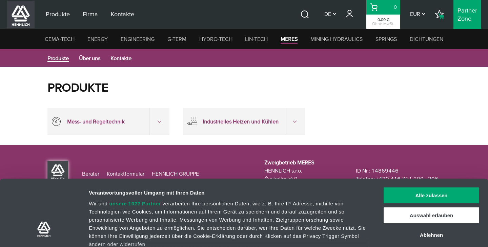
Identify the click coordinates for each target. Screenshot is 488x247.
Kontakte (120, 58)
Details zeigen (360, 234)
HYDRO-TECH (215, 39)
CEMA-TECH (60, 39)
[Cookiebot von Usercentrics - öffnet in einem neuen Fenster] (44, 234)
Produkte (58, 58)
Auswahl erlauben (431, 162)
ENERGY (97, 39)
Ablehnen (431, 182)
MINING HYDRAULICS (336, 39)
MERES (289, 39)
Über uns (89, 58)
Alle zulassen (431, 142)
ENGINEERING (138, 39)
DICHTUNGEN (426, 39)
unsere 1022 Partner (135, 150)
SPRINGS (386, 39)
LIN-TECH (256, 39)
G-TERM (176, 39)
